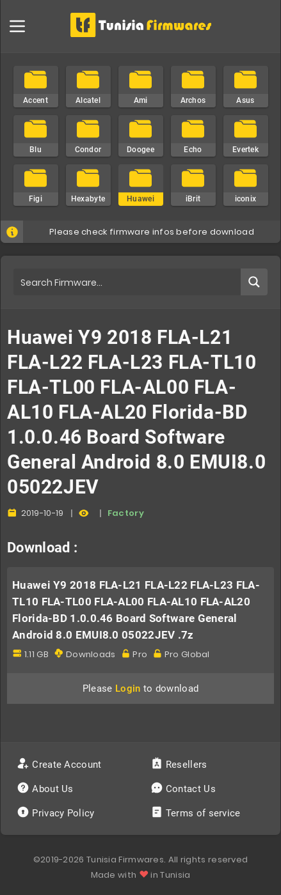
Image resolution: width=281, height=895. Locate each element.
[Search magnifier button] (254, 281)
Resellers (180, 764)
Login (128, 688)
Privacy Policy (57, 813)
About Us (46, 789)
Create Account (60, 764)
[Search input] (127, 282)
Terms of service (196, 813)
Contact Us (184, 789)
